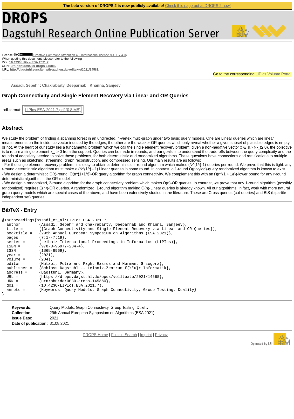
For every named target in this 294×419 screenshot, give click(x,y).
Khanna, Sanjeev (105, 85)
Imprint (146, 352)
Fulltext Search (124, 352)
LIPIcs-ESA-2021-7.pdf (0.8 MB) (52, 110)
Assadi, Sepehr (25, 85)
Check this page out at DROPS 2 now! (198, 6)
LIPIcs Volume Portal (273, 74)
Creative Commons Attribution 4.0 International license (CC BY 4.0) (70, 55)
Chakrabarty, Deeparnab (64, 85)
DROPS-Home (95, 352)
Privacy (161, 352)
